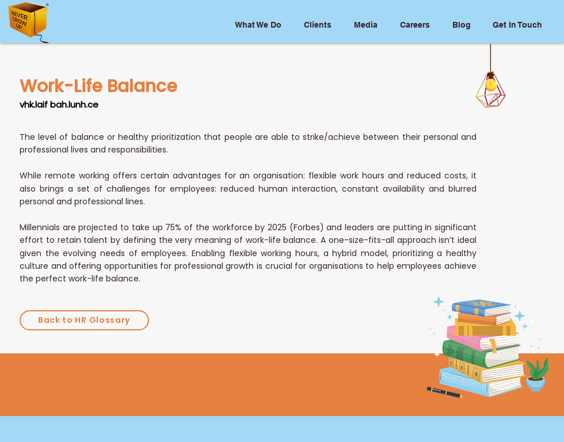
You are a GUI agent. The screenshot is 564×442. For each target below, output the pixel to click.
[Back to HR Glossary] (84, 320)
